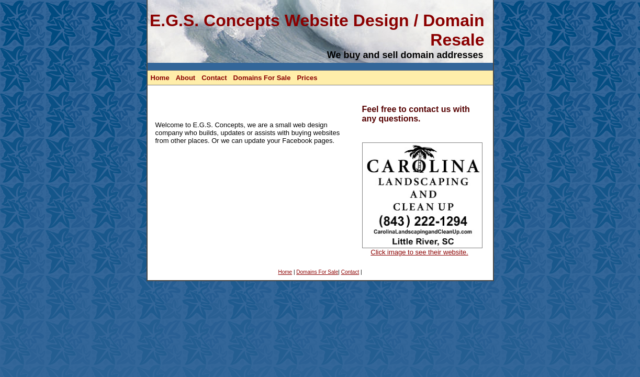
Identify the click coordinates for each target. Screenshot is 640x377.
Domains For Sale (262, 78)
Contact (214, 78)
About (186, 78)
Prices (307, 78)
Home (160, 78)
